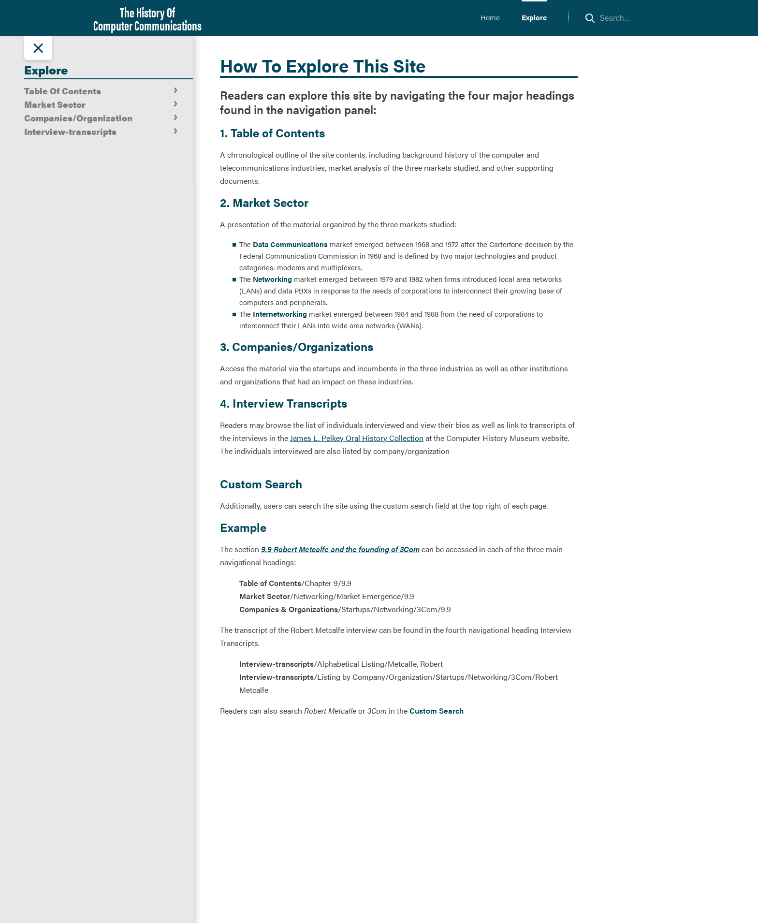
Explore (534, 17)
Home (490, 17)
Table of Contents (270, 582)
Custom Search (436, 710)
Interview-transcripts (276, 663)
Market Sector (264, 595)
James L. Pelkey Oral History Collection (356, 437)
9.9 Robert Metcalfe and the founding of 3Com (340, 549)
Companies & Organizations (288, 609)
